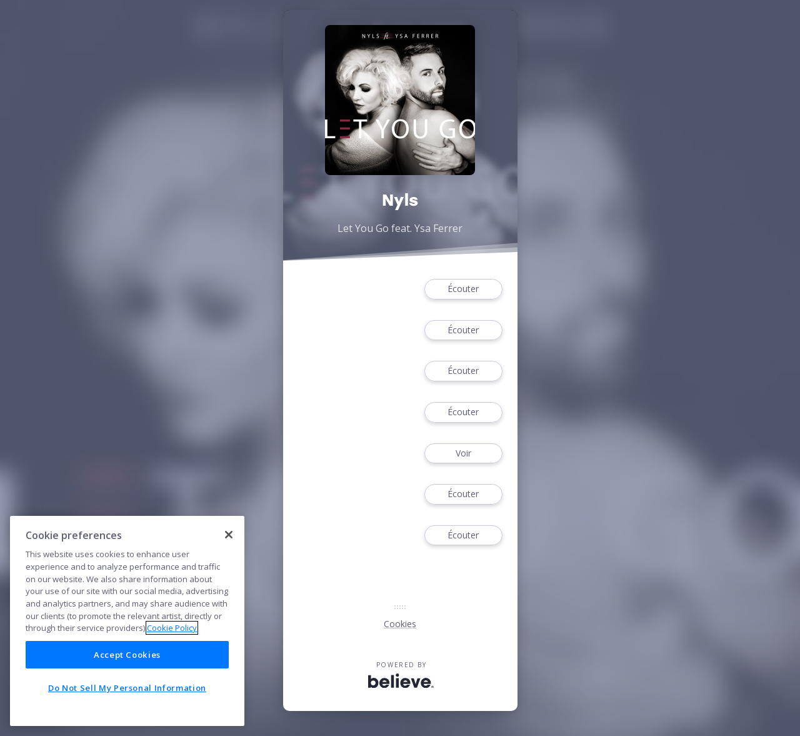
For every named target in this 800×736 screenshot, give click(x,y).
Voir (463, 453)
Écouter (463, 289)
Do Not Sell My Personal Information (127, 687)
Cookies (400, 624)
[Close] (228, 534)
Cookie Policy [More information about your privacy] (172, 627)
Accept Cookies (127, 654)
